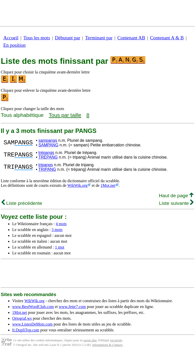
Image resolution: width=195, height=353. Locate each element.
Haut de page (176, 195)
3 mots (57, 229)
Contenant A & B (167, 37)
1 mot (59, 247)
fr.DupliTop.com (25, 330)
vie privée (116, 340)
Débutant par (67, 37)
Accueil (11, 37)
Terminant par (98, 37)
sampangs (47, 140)
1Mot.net (108, 185)
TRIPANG (47, 169)
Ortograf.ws (22, 318)
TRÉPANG (48, 157)
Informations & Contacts (107, 345)
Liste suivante (176, 203)
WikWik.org (77, 185)
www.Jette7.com (72, 306)
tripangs (45, 165)
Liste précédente (22, 203)
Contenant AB (131, 37)
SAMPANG (48, 145)
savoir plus (90, 340)
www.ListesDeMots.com (32, 324)
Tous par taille (65, 115)
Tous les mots (36, 37)
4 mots (61, 224)
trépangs (46, 152)
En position (14, 45)
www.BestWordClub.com (33, 306)
